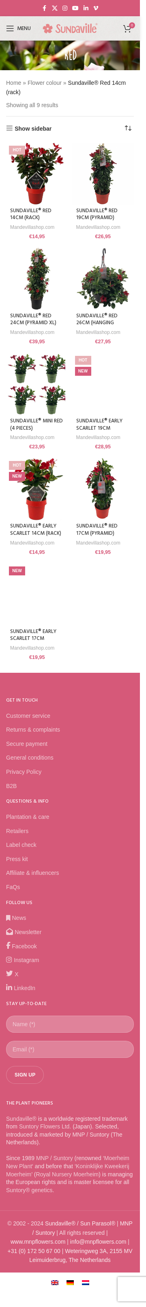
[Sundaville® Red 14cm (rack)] (37, 174)
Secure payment (26, 744)
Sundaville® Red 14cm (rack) (31, 214)
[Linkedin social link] (86, 8)
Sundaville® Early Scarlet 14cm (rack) (35, 530)
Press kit (17, 859)
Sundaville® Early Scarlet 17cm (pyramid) (33, 639)
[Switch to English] (54, 1282)
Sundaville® (21, 1118)
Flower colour (45, 83)
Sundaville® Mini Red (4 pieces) (36, 425)
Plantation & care (27, 817)
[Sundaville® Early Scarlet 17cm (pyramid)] (37, 595)
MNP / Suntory (54, 1158)
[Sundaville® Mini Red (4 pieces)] (37, 384)
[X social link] (54, 8)
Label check (21, 845)
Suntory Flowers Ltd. (45, 1126)
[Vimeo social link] (96, 8)
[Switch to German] (70, 1282)
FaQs (13, 887)
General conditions (30, 757)
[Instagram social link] (65, 8)
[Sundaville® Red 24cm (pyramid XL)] (37, 279)
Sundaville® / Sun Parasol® (80, 1223)
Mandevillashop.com (32, 227)
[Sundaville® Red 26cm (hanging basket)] (103, 279)
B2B (11, 786)
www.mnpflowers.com (38, 1241)
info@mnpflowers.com (98, 1241)
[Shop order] (128, 129)
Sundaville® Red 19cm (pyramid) (97, 214)
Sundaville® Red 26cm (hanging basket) (97, 323)
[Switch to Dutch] (85, 1282)
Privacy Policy (23, 772)
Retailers (17, 831)
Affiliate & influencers (32, 873)
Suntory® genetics (29, 1190)
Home (13, 83)
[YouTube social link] (75, 8)
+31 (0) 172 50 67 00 (33, 1251)
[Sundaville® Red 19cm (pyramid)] (103, 174)
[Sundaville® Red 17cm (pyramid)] (103, 489)
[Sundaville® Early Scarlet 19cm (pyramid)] (103, 384)
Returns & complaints (33, 729)
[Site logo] (70, 28)
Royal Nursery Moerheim (67, 1174)
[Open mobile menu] (18, 28)
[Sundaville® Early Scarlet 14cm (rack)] (37, 489)
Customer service (28, 716)
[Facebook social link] (44, 8)
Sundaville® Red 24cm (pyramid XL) (33, 319)
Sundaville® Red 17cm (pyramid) (97, 530)
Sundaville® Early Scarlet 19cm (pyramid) (99, 428)
